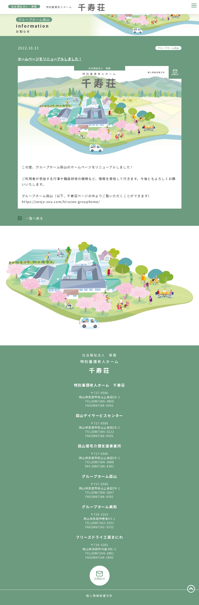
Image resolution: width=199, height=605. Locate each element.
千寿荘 (99, 370)
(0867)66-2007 (102, 492)
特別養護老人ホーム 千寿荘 (99, 385)
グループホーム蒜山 (168, 48)
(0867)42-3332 (102, 523)
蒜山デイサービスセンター (99, 415)
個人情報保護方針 (99, 596)
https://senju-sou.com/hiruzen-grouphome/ (61, 201)
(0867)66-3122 (102, 432)
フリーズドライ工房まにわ (99, 537)
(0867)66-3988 (102, 462)
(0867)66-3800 (102, 401)
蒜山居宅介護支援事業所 (99, 445)
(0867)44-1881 (102, 553)
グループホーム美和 (99, 506)
